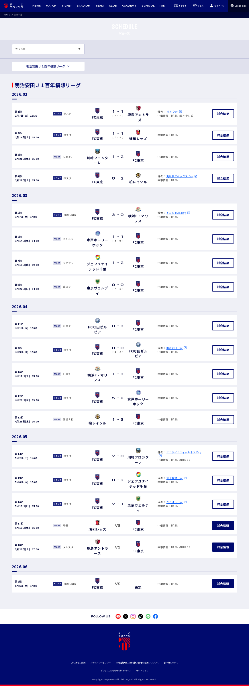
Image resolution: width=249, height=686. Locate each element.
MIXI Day (172, 111)
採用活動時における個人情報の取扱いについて (137, 662)
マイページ (217, 5)
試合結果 (223, 113)
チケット (180, 5)
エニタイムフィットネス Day (183, 452)
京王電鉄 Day (174, 478)
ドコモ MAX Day (176, 213)
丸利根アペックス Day (179, 176)
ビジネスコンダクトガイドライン (116, 670)
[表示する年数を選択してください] (48, 49)
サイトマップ (142, 670)
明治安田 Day (174, 348)
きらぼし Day (174, 502)
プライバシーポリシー (100, 662)
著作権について (171, 662)
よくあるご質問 (78, 662)
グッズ (198, 5)
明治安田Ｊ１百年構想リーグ (45, 66)
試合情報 (223, 525)
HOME (6, 14)
